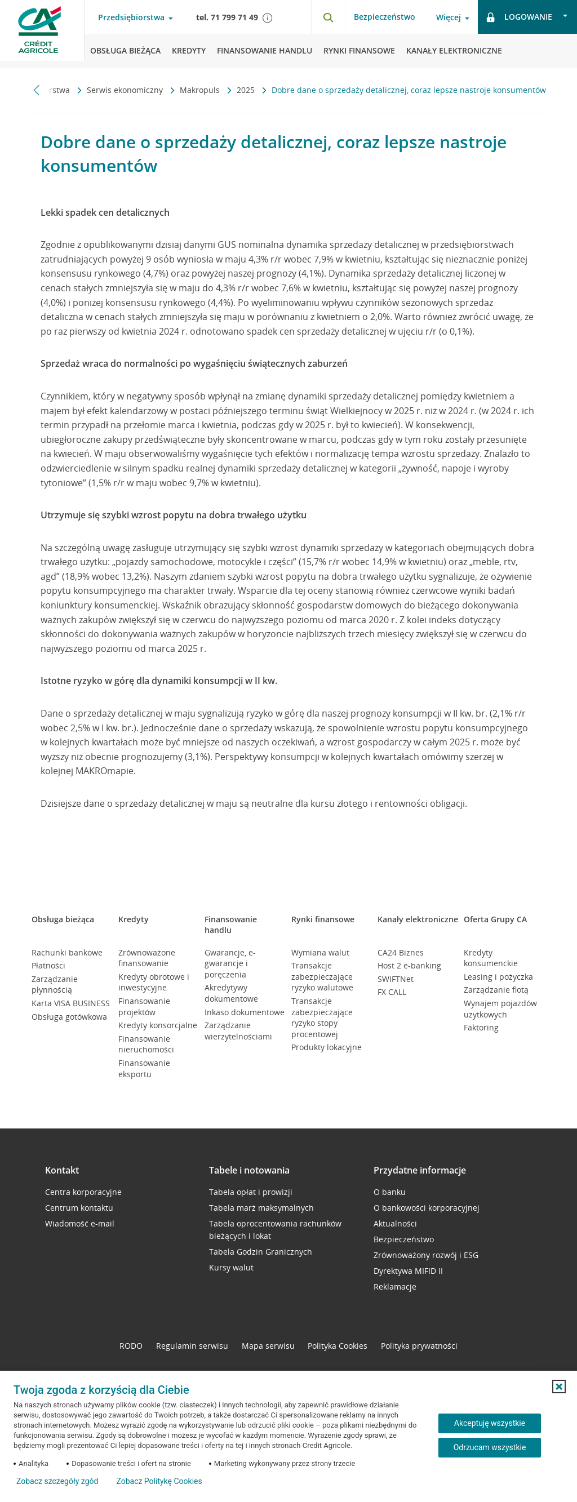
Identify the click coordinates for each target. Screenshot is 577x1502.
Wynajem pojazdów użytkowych (500, 1009)
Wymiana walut (320, 952)
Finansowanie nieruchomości (146, 1044)
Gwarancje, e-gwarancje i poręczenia (230, 963)
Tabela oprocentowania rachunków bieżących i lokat (275, 1229)
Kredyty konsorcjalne (157, 1025)
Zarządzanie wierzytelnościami (238, 1031)
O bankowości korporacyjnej (427, 1207)
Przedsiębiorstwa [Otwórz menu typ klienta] (131, 17)
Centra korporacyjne (83, 1192)
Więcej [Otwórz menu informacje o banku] (448, 17)
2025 (247, 90)
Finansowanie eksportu (144, 1068)
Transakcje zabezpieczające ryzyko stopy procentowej (322, 1017)
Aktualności (395, 1223)
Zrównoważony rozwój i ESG (426, 1255)
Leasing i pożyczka (498, 976)
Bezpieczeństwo (384, 16)
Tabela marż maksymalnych (261, 1207)
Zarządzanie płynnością (55, 985)
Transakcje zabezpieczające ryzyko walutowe (322, 976)
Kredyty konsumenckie (491, 958)
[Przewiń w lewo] (37, 90)
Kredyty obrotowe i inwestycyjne (153, 982)
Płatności (48, 965)
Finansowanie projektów (144, 1006)
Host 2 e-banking (409, 965)
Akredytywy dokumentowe (231, 993)
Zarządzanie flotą (496, 989)
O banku (390, 1192)
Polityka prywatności (419, 1345)
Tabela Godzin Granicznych (260, 1251)
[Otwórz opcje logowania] (527, 17)
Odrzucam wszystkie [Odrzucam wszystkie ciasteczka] (490, 1447)
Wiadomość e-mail (79, 1223)
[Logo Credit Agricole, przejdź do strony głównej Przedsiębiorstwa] (42, 34)
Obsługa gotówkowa (69, 1016)
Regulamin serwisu (192, 1345)
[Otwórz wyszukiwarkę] (328, 17)
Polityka (337, 1345)
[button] (558, 1386)
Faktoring (481, 1027)
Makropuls (201, 90)
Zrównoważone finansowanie (146, 958)
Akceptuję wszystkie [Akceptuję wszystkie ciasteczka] (489, 1423)
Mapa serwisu (268, 1345)
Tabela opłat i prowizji (250, 1192)
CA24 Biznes (401, 952)
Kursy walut (231, 1267)
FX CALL (392, 991)
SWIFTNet (396, 979)
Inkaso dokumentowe (245, 1012)
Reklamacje (395, 1286)
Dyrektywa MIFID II (408, 1270)
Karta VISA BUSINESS (71, 1003)
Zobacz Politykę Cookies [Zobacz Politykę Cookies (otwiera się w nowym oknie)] (159, 1481)
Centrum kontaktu (79, 1207)
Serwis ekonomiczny (126, 90)
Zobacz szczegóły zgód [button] (57, 1481)
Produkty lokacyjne (326, 1047)
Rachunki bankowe (67, 952)
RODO (131, 1345)
